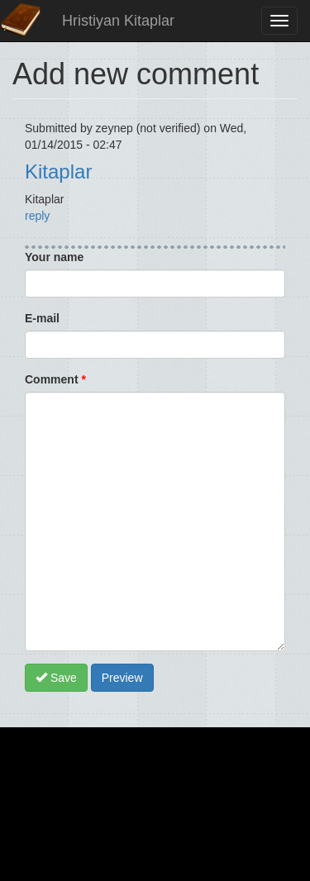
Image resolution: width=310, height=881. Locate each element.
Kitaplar (58, 171)
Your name (54, 257)
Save (56, 677)
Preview (122, 677)
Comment (55, 379)
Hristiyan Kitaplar (118, 20)
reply (37, 215)
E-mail (42, 318)
